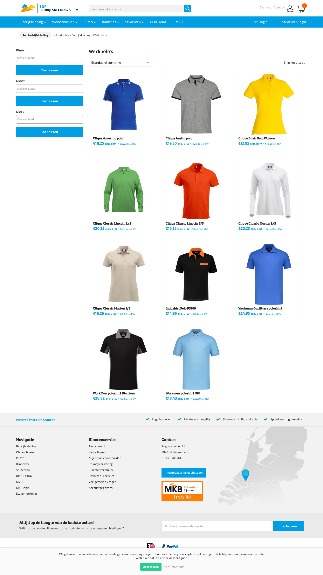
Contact (279, 7)
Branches (22, 464)
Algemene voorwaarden (105, 458)
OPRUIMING (24, 476)
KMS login (22, 487)
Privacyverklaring (101, 464)
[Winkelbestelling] (120, 62)
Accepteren (151, 566)
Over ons (265, 7)
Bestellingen (97, 452)
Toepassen (49, 70)
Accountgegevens (100, 487)
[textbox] (50, 57)
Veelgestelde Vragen (102, 481)
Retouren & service (102, 476)
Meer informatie (174, 566)
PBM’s (20, 458)
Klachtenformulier (101, 470)
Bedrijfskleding (26, 446)
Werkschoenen (26, 452)
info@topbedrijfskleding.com (184, 472)
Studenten (23, 470)
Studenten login (26, 493)
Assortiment (97, 446)
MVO (19, 481)
